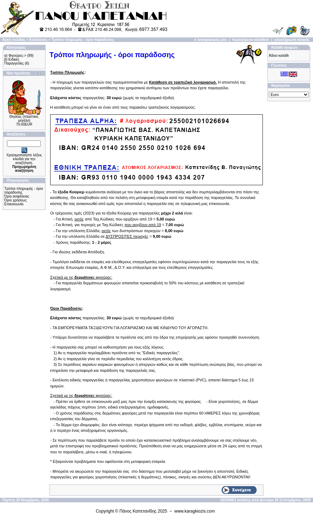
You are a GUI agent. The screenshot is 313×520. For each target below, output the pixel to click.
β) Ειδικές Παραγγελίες (14, 61)
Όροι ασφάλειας (16, 196)
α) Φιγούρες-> (15, 56)
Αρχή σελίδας (13, 40)
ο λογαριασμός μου (210, 40)
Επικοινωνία (13, 204)
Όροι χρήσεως (15, 200)
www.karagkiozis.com (195, 511)
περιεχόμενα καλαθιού (250, 40)
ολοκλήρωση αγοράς (292, 40)
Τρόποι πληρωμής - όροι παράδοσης (83, 40)
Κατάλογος (38, 40)
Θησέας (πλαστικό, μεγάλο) (24, 118)
